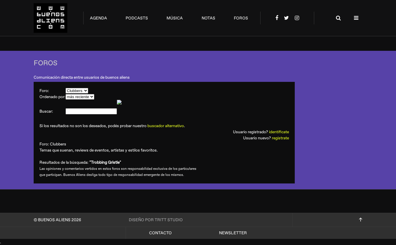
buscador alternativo (165, 125)
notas (208, 18)
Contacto (160, 232)
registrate (280, 138)
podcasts (137, 18)
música (175, 18)
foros (241, 18)
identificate (279, 131)
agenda (98, 18)
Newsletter (233, 232)
